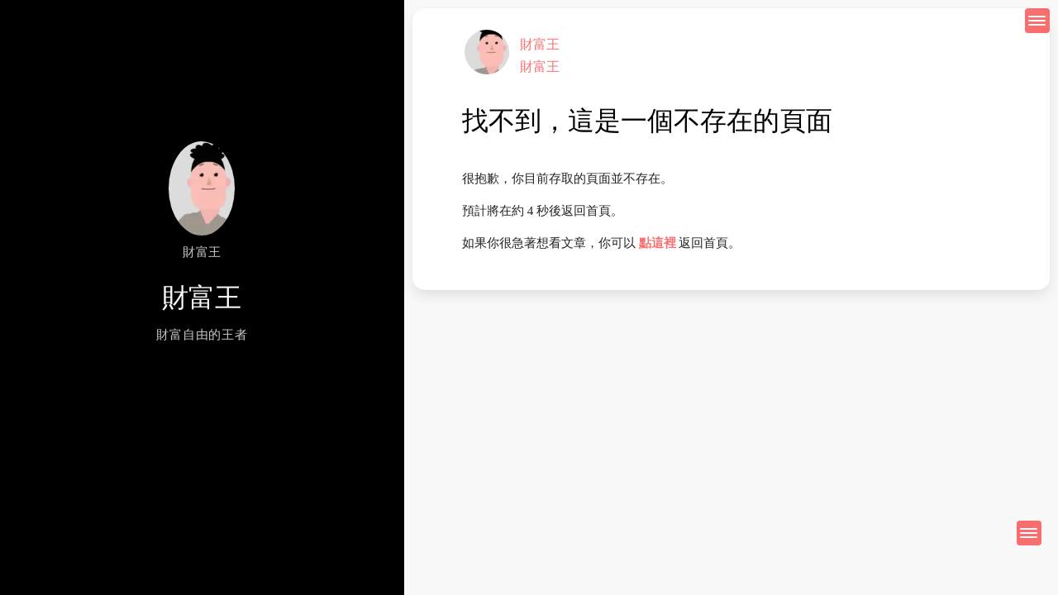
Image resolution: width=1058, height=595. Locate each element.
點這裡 (657, 243)
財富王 (540, 44)
